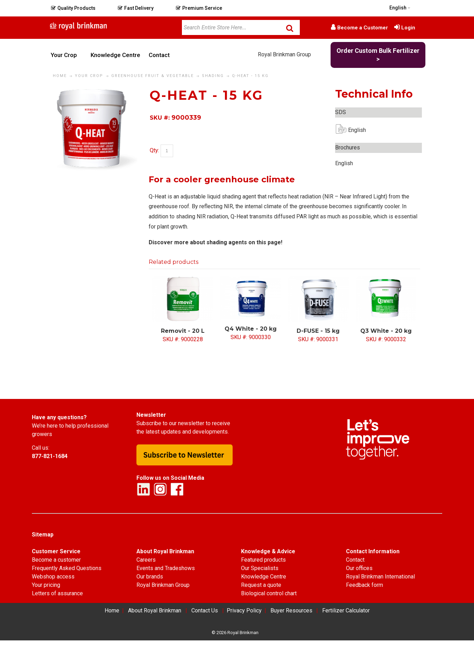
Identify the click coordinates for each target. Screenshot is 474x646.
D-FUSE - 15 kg (318, 331)
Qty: (154, 150)
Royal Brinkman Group (284, 54)
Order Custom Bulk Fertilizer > (378, 55)
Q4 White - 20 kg (251, 328)
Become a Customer (362, 27)
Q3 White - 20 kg (386, 331)
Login (408, 27)
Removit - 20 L (183, 331)
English (353, 130)
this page (268, 242)
